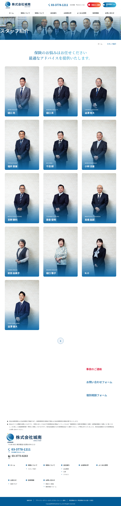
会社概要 (66, 469)
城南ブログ (13, 484)
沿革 (64, 471)
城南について (25, 13)
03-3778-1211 (47, 5)
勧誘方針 (29, 500)
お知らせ (13, 480)
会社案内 (53, 13)
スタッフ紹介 (32, 469)
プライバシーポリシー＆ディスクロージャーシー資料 (50, 500)
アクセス (66, 474)
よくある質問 (81, 13)
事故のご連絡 (93, 369)
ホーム (11, 13)
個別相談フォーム (96, 396)
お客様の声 (67, 13)
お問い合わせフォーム (98, 383)
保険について (39, 13)
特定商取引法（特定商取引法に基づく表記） (81, 500)
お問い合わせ (109, 13)
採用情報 (95, 13)
